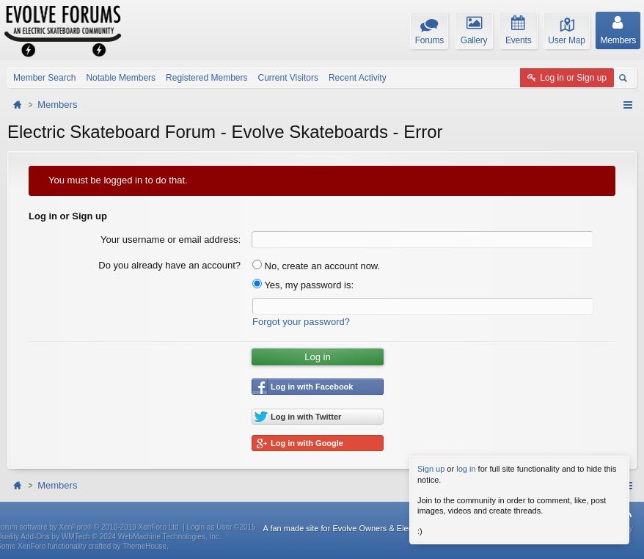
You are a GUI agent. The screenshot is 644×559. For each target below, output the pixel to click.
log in (465, 468)
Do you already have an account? (169, 265)
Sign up (430, 468)
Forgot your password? (301, 321)
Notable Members (120, 78)
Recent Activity (358, 78)
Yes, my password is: (303, 285)
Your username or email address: (170, 239)
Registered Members (206, 78)
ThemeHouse (144, 546)
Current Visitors (287, 78)
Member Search (44, 78)
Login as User (221, 527)
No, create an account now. (316, 265)
